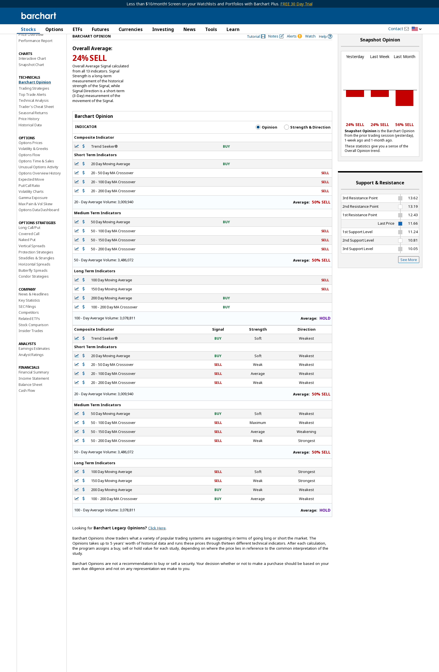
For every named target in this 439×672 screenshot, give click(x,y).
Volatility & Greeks (33, 158)
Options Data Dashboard (39, 219)
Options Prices (31, 152)
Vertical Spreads (32, 255)
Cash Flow (27, 400)
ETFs (77, 29)
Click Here (157, 537)
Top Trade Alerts (32, 104)
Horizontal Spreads (34, 274)
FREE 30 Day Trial (296, 3)
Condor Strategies (34, 286)
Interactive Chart (32, 67)
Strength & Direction (307, 137)
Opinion (266, 137)
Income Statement (34, 388)
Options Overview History (40, 182)
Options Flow (29, 164)
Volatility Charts (31, 201)
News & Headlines (34, 303)
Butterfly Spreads (33, 279)
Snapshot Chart (31, 74)
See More (408, 269)
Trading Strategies (34, 97)
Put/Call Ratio (29, 195)
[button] (416, 29)
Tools (211, 29)
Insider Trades (31, 340)
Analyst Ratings (31, 364)
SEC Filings (27, 316)
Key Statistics (29, 309)
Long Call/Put (29, 237)
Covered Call (29, 243)
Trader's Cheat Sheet (36, 116)
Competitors (29, 322)
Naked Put (27, 249)
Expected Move (31, 188)
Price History (29, 128)
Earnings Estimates (34, 358)
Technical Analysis (33, 110)
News (189, 29)
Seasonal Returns (33, 122)
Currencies (131, 29)
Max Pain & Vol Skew (35, 213)
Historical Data (30, 134)
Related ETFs (29, 328)
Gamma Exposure (33, 207)
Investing (163, 29)
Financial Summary (34, 381)
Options (54, 29)
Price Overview (31, 44)
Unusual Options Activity (38, 176)
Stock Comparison (33, 334)
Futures (100, 29)
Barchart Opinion (35, 91)
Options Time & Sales (36, 170)
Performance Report (35, 50)
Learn (233, 29)
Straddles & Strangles (36, 267)
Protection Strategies (36, 261)
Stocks (28, 29)
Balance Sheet (30, 394)
